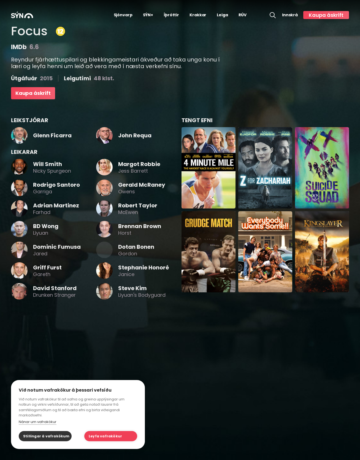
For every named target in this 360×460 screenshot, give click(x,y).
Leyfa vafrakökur (105, 436)
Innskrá (290, 15)
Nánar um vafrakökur (37, 421)
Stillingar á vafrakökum (46, 436)
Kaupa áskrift (326, 15)
